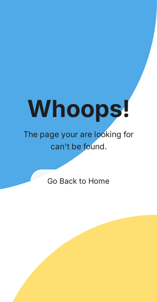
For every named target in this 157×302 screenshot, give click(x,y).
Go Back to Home (78, 181)
